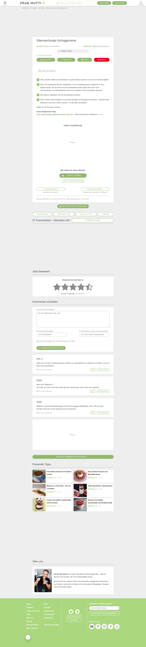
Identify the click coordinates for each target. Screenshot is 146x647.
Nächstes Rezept (95, 189)
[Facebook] (110, 627)
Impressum (48, 618)
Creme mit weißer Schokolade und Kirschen (59, 501)
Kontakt (47, 607)
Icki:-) (39, 358)
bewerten (97, 46)
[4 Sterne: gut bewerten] (81, 287)
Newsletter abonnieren (104, 613)
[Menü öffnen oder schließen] (5, 3)
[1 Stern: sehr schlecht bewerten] (57, 287)
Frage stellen (104, 3)
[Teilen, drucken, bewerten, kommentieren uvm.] (28, 637)
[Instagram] (104, 627)
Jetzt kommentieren (73, 181)
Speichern (66, 60)
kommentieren (48, 46)
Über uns (30, 618)
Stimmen (80, 294)
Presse (29, 621)
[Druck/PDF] (42, 214)
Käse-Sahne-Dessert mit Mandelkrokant (98, 473)
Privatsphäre (49, 614)
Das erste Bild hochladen (73, 206)
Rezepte (49, 55)
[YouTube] (91, 627)
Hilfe (46, 604)
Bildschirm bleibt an (48, 71)
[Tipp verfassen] (119, 3)
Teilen (84, 60)
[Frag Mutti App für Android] (77, 612)
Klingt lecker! (73, 175)
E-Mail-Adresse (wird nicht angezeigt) (93, 331)
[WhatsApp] (117, 627)
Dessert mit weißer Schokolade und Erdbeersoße (100, 501)
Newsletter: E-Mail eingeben (100, 604)
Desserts (42, 55)
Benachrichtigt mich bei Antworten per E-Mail (57, 341)
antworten (103, 370)
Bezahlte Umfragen (52, 625)
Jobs (28, 614)
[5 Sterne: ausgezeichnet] (89, 287)
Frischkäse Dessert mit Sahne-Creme (59, 473)
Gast (39, 380)
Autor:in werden (33, 611)
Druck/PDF (46, 60)
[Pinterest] (98, 627)
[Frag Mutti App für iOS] (71, 612)
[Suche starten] (57, 3)
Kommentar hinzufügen (73, 318)
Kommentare (92, 220)
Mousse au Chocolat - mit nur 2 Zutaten (59, 487)
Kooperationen (32, 625)
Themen (29, 607)
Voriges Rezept (50, 189)
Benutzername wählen (45, 331)
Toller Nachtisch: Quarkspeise (100, 486)
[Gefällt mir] (92, 369)
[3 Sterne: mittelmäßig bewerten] (73, 287)
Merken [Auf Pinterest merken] (101, 60)
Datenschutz (49, 611)
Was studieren (32, 628)
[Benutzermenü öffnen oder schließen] (141, 3)
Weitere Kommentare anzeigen (73, 457)
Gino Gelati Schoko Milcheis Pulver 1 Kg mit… (55, 114)
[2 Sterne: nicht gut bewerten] (65, 287)
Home (28, 604)
